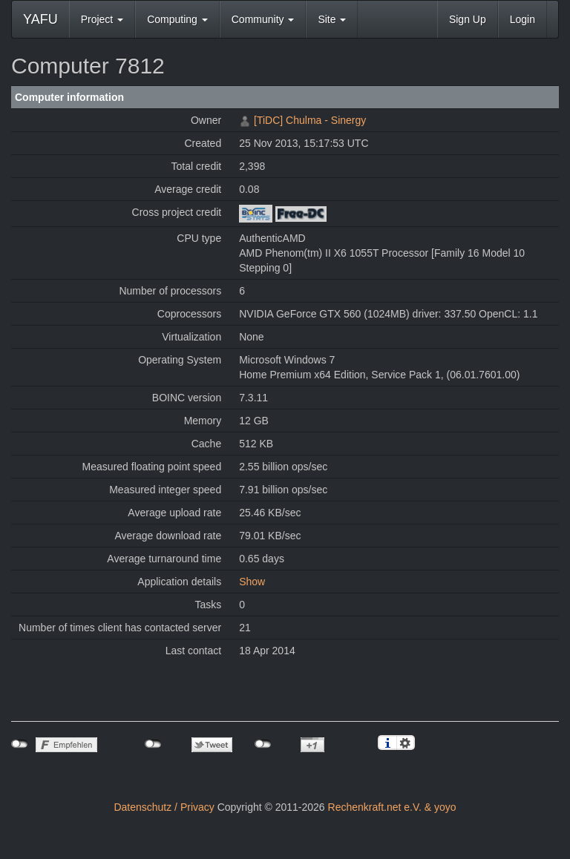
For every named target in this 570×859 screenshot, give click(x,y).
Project (102, 19)
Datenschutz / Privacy (164, 807)
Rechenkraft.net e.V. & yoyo (392, 807)
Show (252, 582)
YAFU (40, 19)
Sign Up (467, 19)
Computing (177, 19)
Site (332, 19)
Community (263, 19)
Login (522, 19)
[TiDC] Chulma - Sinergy (310, 120)
